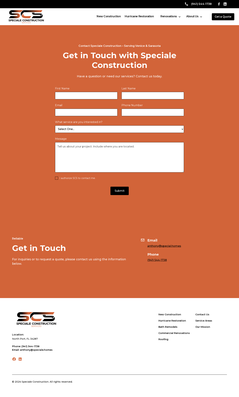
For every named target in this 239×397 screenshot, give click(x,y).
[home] (26, 16)
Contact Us (202, 314)
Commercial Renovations (174, 333)
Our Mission (202, 326)
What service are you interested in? (78, 122)
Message (61, 138)
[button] (171, 16)
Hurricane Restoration (172, 320)
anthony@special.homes (164, 246)
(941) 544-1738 (157, 260)
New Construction (169, 314)
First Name (62, 88)
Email (58, 105)
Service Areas (203, 320)
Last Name (129, 88)
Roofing (163, 339)
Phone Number (132, 105)
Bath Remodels (167, 326)
